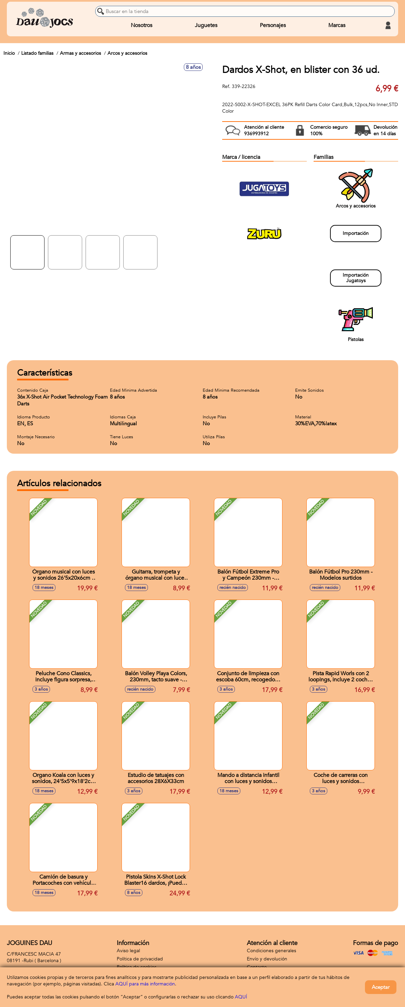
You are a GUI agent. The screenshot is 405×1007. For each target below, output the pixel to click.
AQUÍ (241, 997)
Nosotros (141, 25)
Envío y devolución (267, 959)
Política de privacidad (140, 959)
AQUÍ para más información (145, 984)
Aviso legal (128, 950)
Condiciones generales (271, 950)
